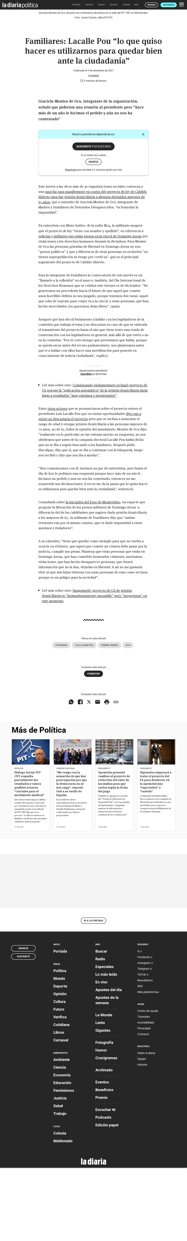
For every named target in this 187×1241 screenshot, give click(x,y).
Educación (62, 1156)
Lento (100, 1096)
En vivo (101, 1055)
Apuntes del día (108, 1063)
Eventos (102, 1155)
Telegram (144, 1042)
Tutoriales (143, 1090)
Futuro (58, 1083)
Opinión (59, 1067)
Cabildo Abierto (109, 718)
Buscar (101, 1024)
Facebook (144, 1030)
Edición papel (106, 1198)
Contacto (143, 1107)
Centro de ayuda (147, 1084)
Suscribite (168, 5)
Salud (58, 1179)
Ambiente (61, 1133)
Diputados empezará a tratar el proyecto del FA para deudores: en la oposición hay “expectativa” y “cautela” (155, 855)
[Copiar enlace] (116, 775)
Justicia (60, 1171)
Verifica (60, 1090)
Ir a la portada (93, 994)
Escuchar (105, 1183)
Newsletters (145, 1053)
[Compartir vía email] (97, 775)
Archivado (104, 1143)
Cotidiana (61, 1098)
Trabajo (59, 1187)
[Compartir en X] (89, 775)
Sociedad (93, 149)
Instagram (145, 1036)
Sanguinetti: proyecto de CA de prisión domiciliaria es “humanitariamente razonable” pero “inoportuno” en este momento (94, 668)
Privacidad (143, 1101)
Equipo (141, 1132)
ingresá (93, 235)
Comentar (93, 747)
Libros (58, 1106)
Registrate (70, 243)
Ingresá (151, 5)
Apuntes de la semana (107, 1073)
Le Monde (103, 1088)
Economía (62, 1148)
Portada (60, 1024)
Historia (142, 1138)
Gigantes (102, 1104)
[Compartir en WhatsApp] (71, 775)
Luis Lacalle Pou (84, 718)
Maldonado (63, 1214)
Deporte (60, 1059)
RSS (140, 1059)
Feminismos (63, 1164)
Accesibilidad (145, 1096)
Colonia (59, 1206)
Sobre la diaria (146, 1126)
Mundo (59, 1052)
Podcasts (103, 1190)
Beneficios (104, 1163)
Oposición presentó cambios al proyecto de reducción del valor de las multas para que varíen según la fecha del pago (114, 855)
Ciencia (59, 1141)
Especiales (104, 1040)
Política (59, 1044)
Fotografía (104, 1116)
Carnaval (60, 1113)
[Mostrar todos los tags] (128, 718)
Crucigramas (106, 1131)
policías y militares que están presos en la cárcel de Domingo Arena (90, 309)
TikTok (142, 1047)
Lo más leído (106, 1048)
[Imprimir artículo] (106, 775)
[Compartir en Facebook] (80, 775)
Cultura (59, 1075)
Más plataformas (148, 1065)
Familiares (61, 718)
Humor (101, 1123)
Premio (101, 1171)
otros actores (57, 481)
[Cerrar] (143, 208)
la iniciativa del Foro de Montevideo (93, 575)
